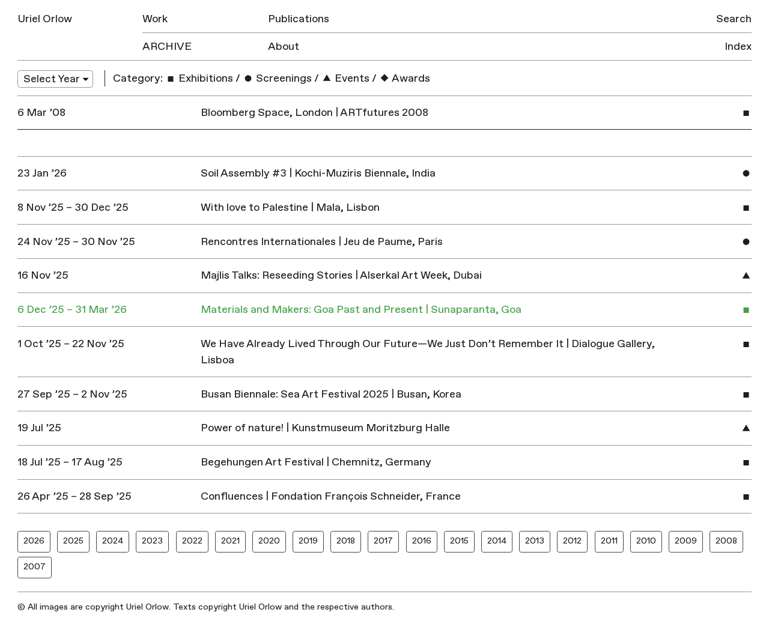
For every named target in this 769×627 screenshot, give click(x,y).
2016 (421, 541)
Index (738, 46)
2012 (572, 541)
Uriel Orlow (44, 19)
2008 (726, 541)
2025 (73, 541)
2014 (496, 541)
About (283, 46)
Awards (404, 78)
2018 (345, 541)
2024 (112, 541)
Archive (167, 46)
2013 (534, 541)
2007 (34, 567)
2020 (269, 541)
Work (155, 19)
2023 (152, 541)
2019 (308, 541)
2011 (609, 541)
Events (345, 78)
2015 (459, 541)
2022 (192, 541)
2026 (33, 541)
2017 (383, 541)
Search (734, 19)
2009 (686, 541)
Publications (298, 19)
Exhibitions (199, 78)
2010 (646, 541)
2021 (230, 541)
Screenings (277, 78)
